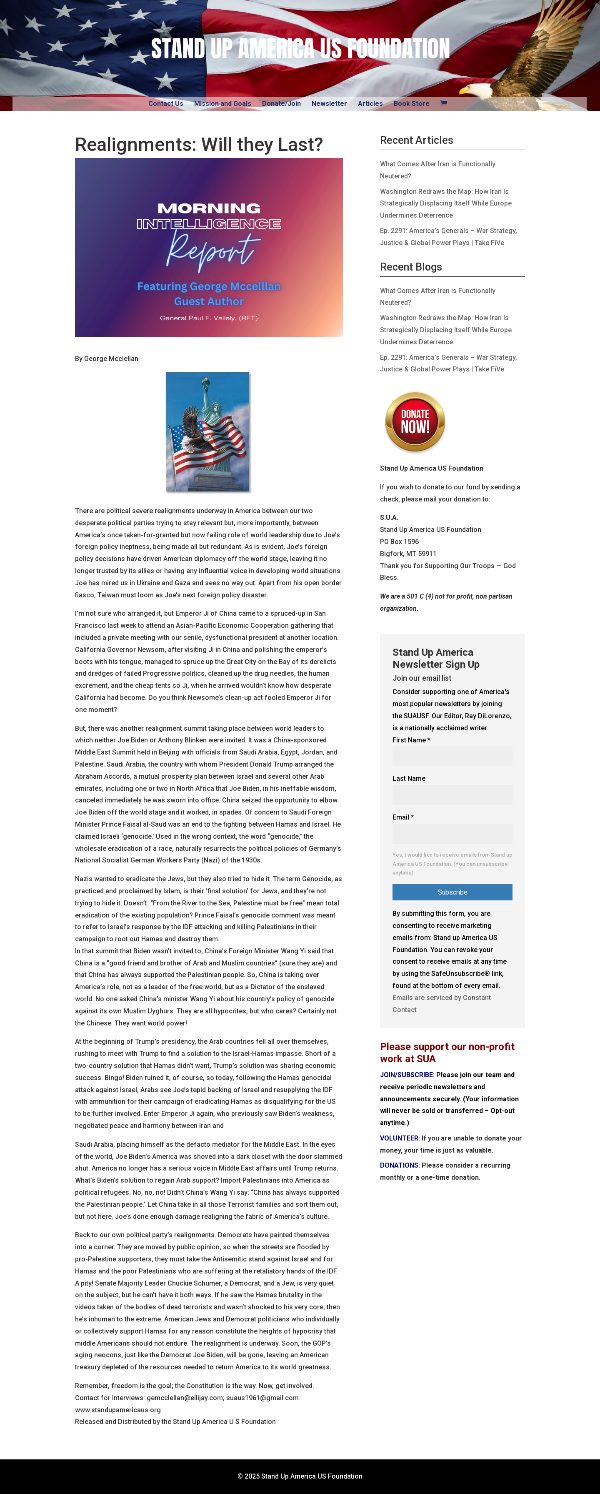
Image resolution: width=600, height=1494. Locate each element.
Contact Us (165, 104)
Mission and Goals (222, 104)
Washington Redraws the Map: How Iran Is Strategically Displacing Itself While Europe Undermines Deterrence (446, 204)
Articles (370, 104)
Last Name (408, 778)
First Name (411, 740)
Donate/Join (281, 104)
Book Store (412, 104)
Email (403, 817)
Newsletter (329, 104)
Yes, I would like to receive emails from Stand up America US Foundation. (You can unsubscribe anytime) (452, 864)
